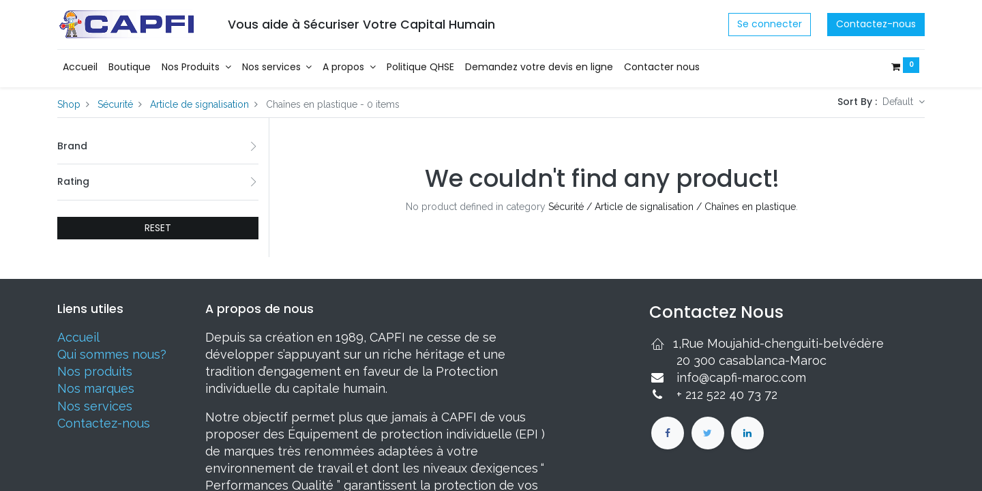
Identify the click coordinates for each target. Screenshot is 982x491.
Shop (68, 104)
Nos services (94, 406)
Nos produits (94, 371)
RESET (158, 228)
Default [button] (899, 101)
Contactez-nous (876, 24)
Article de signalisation (199, 104)
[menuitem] (80, 67)
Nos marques (95, 388)
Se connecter (769, 24)
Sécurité (115, 104)
